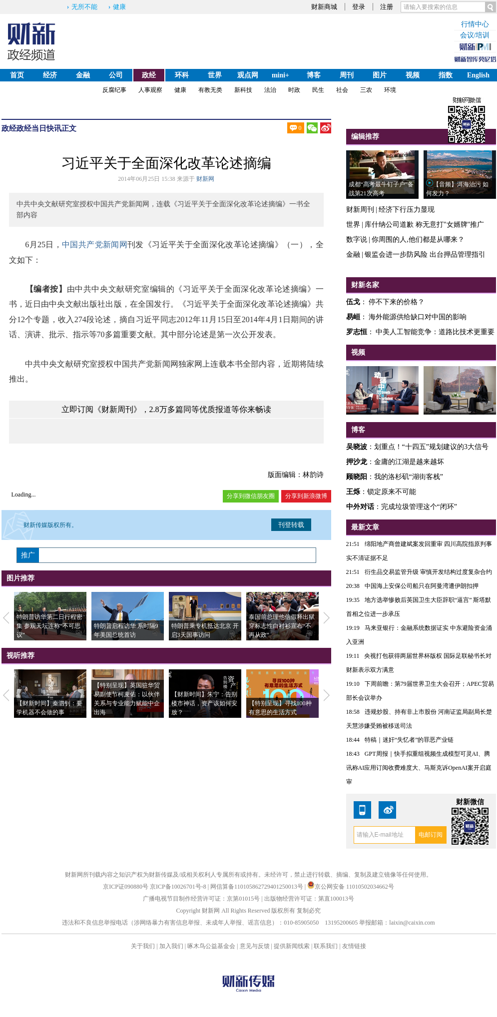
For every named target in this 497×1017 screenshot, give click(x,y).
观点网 (247, 75)
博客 (314, 75)
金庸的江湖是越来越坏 (409, 462)
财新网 (205, 178)
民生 (318, 89)
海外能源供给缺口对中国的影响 (418, 317)
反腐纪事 (114, 89)
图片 (380, 75)
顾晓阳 (356, 477)
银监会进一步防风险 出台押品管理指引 (425, 254)
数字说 (356, 239)
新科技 (243, 89)
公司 (116, 75)
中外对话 (360, 506)
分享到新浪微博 (306, 496)
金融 (83, 75)
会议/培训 (475, 35)
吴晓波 (356, 447)
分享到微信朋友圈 (251, 496)
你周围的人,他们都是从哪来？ (418, 239)
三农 (366, 89)
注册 (386, 6)
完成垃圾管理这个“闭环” (419, 506)
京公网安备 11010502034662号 (350, 886)
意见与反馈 (255, 946)
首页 (17, 75)
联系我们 (326, 946)
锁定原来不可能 (391, 492)
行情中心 (475, 24)
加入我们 (171, 946)
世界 (215, 75)
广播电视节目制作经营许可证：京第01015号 (201, 898)
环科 (182, 75)
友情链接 (354, 946)
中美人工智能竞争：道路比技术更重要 (435, 332)
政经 (149, 75)
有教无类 (210, 89)
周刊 (347, 75)
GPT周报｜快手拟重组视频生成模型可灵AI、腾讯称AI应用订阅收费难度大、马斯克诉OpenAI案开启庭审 (419, 767)
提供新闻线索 (292, 946)
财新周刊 (360, 209)
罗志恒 (356, 332)
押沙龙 (356, 462)
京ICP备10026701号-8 (179, 886)
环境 (390, 89)
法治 (270, 89)
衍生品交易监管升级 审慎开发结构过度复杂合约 (428, 571)
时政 (294, 89)
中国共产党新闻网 (94, 244)
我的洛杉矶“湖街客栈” (408, 477)
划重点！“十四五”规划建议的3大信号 (431, 447)
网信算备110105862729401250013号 (257, 886)
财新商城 (324, 6)
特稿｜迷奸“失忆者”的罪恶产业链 (409, 739)
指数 (446, 75)
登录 (358, 6)
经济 (50, 75)
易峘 (353, 317)
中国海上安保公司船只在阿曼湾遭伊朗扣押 (422, 585)
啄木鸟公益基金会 (212, 946)
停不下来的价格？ (397, 302)
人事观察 (150, 89)
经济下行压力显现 (407, 209)
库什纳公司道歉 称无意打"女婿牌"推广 (424, 224)
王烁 (353, 492)
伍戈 (353, 302)
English (478, 75)
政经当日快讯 (38, 128)
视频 (413, 75)
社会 (342, 89)
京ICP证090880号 (125, 886)
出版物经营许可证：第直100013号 (309, 898)
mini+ (280, 75)
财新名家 (365, 285)
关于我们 (143, 946)
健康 (119, 6)
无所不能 (84, 6)
